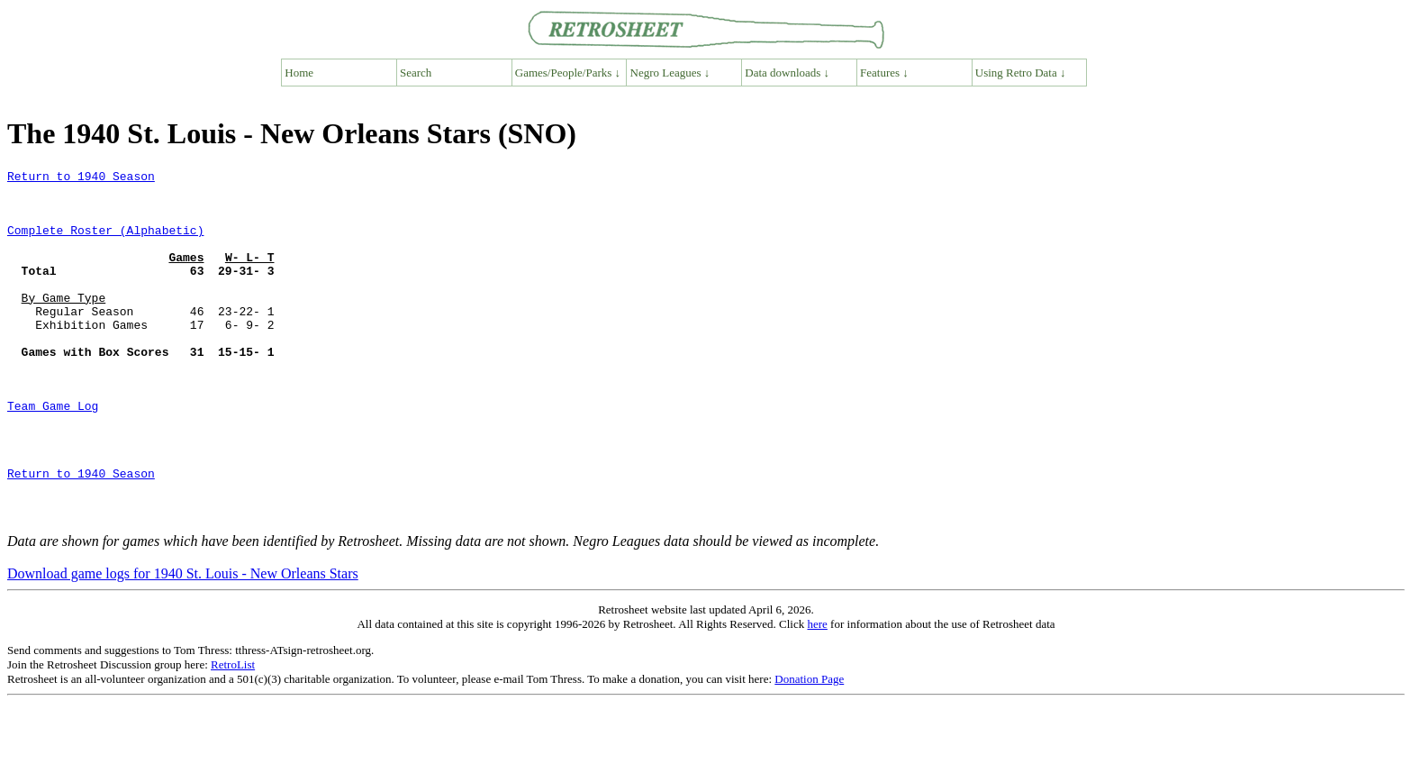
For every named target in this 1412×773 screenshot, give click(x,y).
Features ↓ (884, 72)
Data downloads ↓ (787, 72)
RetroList (233, 734)
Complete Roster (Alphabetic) (105, 243)
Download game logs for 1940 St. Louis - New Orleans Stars (182, 643)
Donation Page (809, 749)
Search (415, 72)
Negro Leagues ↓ (670, 72)
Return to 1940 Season (81, 178)
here (817, 694)
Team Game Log (52, 454)
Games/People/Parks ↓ (567, 72)
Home (299, 72)
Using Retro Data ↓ (1020, 72)
